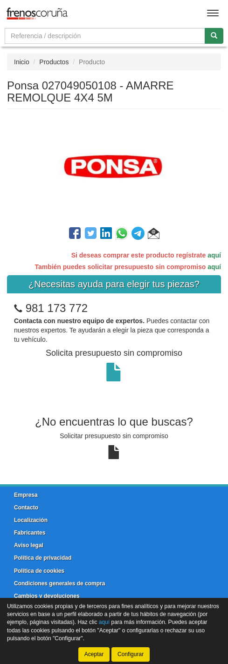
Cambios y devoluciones (47, 596)
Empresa (26, 495)
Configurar (130, 654)
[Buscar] (214, 36)
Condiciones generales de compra (59, 583)
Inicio (21, 62)
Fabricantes (29, 532)
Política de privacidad (42, 558)
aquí (214, 255)
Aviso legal (28, 545)
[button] (153, 234)
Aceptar (94, 654)
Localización (31, 520)
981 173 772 (57, 308)
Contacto (26, 507)
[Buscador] (105, 36)
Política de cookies (39, 571)
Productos (54, 62)
